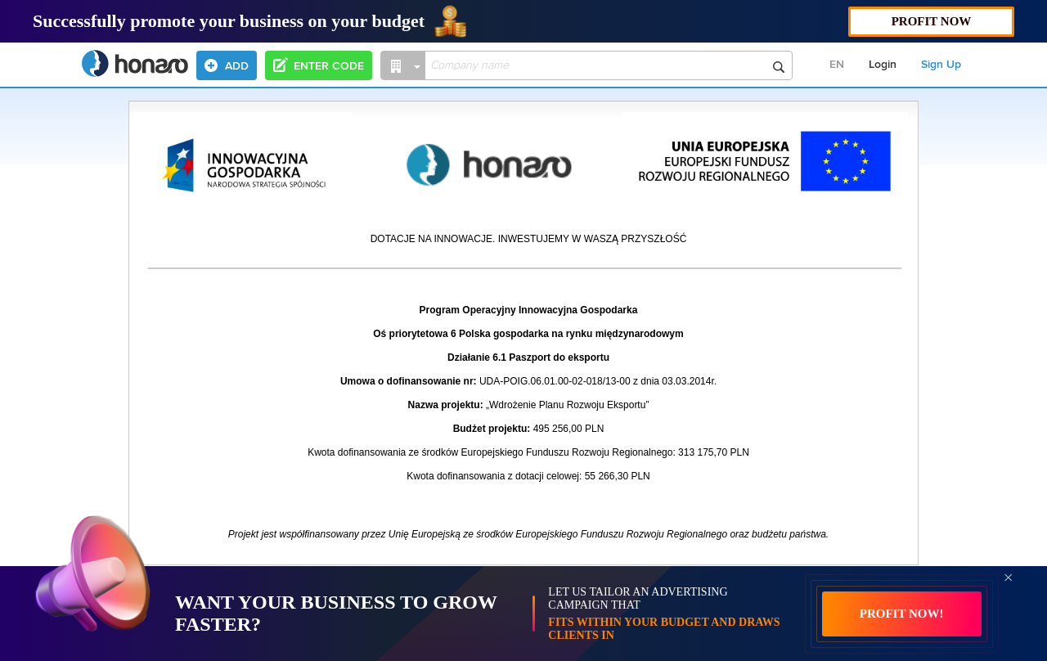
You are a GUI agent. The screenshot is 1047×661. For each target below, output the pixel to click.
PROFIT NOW (932, 21)
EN (836, 64)
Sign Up (941, 64)
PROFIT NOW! (902, 613)
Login (882, 64)
